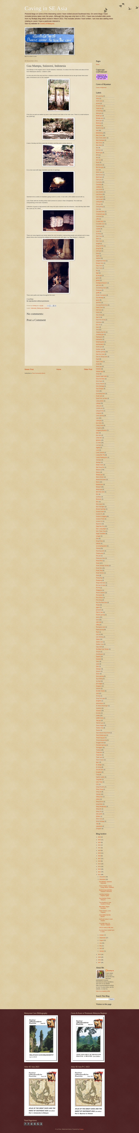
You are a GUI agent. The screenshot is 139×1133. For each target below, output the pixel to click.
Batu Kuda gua (100, 140)
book (97, 169)
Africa (97, 98)
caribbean (99, 187)
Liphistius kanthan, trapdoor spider (104, 894)
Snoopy (98, 696)
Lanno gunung (100, 415)
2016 (99, 861)
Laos (97, 418)
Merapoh (98, 487)
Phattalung (99, 580)
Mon (97, 494)
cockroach (99, 216)
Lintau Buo (99, 437)
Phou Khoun (99, 597)
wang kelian (99, 804)
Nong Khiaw (99, 541)
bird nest (98, 160)
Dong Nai (98, 248)
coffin (97, 219)
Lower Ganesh (100, 452)
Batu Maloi (99, 145)
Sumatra (98, 713)
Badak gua (99, 115)
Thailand (98, 750)
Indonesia (33, 308)
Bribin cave (99, 172)
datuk (97, 238)
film (97, 270)
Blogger (81, 1129)
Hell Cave (98, 310)
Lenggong (99, 428)
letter (97, 433)
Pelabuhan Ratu (100, 558)
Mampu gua (40, 308)
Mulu (97, 501)
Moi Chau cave (100, 492)
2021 (99, 847)
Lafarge (98, 403)
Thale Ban (99, 755)
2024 (99, 839)
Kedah (98, 364)
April (100, 948)
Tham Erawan (100, 760)
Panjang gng (99, 553)
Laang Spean (99, 401)
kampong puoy (100, 342)
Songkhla (98, 700)
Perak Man (99, 568)
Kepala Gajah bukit (101, 376)
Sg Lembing (99, 678)
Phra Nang (99, 600)
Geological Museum (101, 283)
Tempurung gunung (101, 740)
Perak (97, 563)
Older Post (88, 369)
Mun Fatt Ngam (100, 506)
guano (98, 300)
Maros (98, 482)
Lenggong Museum (101, 430)
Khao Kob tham (100, 378)
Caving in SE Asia (46, 8)
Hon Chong (99, 315)
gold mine (98, 285)
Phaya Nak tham (100, 582)
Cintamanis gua (100, 214)
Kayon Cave (99, 361)
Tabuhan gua (99, 723)
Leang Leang (99, 425)
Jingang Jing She (101, 332)
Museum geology (101, 509)
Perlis (97, 575)
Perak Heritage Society (102, 565)
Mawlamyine (99, 484)
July (100, 943)
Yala (97, 823)
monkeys (98, 496)
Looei (97, 450)
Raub (97, 632)
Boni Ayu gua (99, 167)
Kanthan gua (99, 349)
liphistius (98, 440)
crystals (98, 228)
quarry (98, 617)
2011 (99, 874)
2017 (99, 858)
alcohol (98, 103)
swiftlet (98, 715)
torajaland (99, 772)
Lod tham (98, 445)
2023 (99, 842)
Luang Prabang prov (101, 457)
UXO (97, 784)
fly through (99, 275)
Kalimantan (99, 339)
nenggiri (98, 536)
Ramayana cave (100, 627)
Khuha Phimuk (100, 383)
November (102, 879)
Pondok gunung (100, 614)
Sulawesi (46, 308)
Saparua (98, 656)
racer (97, 619)
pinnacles (98, 610)
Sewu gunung (100, 676)
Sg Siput (98, 681)
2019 (99, 853)
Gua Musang (99, 297)
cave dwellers (100, 192)
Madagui (98, 462)
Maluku (98, 472)
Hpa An (98, 317)
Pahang (98, 548)
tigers (97, 762)
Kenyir (98, 374)
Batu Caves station (101, 137)
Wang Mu (98, 809)
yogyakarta (99, 826)
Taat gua (98, 720)
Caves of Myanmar (101, 87)
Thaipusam (99, 752)
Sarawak (98, 659)
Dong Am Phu (100, 246)
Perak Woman (100, 573)
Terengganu (99, 747)
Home (58, 369)
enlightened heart (101, 260)
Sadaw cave (99, 642)
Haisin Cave (99, 307)
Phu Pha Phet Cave (101, 602)
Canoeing (98, 184)
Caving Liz (111, 970)
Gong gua (99, 290)
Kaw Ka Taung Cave (101, 356)
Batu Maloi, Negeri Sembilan (104, 907)
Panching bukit (100, 551)
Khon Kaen (99, 381)
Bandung (98, 123)
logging (98, 447)
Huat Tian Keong (100, 319)
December (102, 876)
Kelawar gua (99, 371)
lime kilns (98, 435)
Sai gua (98, 651)
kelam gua (99, 366)
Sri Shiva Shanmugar (102, 705)
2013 (99, 869)
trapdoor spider (100, 777)
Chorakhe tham (100, 211)
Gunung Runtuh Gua (102, 305)
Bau (97, 147)
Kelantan (98, 369)
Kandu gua (99, 346)
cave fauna (99, 194)
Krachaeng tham (100, 393)
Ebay (97, 253)
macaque (98, 460)
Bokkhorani (99, 165)
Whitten (98, 816)
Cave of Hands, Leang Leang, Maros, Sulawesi (106, 886)
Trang (97, 774)
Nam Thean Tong (101, 531)
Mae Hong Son (100, 467)
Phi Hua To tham (100, 585)
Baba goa (98, 113)
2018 (99, 855)
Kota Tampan (99, 388)
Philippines (99, 590)
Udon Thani (99, 782)
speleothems (99, 703)
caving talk (99, 201)
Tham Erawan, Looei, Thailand (105, 911)
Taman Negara (100, 725)
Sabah (98, 639)
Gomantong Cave (101, 287)
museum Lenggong (101, 516)
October (101, 935)
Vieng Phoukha (100, 787)
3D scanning (99, 96)
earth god (98, 251)
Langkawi (98, 413)
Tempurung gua (100, 737)
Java (97, 329)
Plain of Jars (99, 612)
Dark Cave (99, 236)
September (102, 937)
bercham (98, 150)
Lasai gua (98, 420)
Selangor (98, 669)
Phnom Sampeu (100, 592)
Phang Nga (99, 578)
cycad (97, 231)
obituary (98, 543)
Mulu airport (99, 504)
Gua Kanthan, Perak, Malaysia (105, 899)
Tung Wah (99, 779)
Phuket (98, 605)
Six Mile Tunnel (100, 691)
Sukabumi (99, 708)
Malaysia (98, 469)
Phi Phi (98, 587)
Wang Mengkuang (101, 806)
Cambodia (99, 182)
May (100, 945)
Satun (97, 661)
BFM (97, 155)
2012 (99, 872)
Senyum (98, 671)
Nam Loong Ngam (101, 528)
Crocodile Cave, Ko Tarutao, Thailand (104, 924)
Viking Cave (99, 796)
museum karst (100, 511)
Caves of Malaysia (47, 24)
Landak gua (99, 408)
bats (97, 130)
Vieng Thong (99, 789)
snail (97, 693)
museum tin (99, 521)
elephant (98, 258)
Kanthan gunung (100, 351)
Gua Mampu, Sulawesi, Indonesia (105, 882)
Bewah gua (99, 152)
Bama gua (99, 120)
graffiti (97, 292)
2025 (99, 837)
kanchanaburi (99, 344)
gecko (97, 278)
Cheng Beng (99, 206)
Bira (97, 157)
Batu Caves (99, 135)
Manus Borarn (100, 477)
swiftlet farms (99, 718)
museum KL (99, 514)
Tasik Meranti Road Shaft (103, 732)
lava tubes (99, 423)
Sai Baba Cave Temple (102, 649)
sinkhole (98, 688)
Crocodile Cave (100, 224)
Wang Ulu (98, 811)
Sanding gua (99, 654)
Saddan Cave (100, 644)
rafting (98, 624)
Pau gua (98, 555)
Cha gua (98, 204)
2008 (99, 960)
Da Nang (98, 233)
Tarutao (98, 730)
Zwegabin (98, 828)
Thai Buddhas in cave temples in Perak (105, 903)
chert (97, 209)
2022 (99, 845)
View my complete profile (103, 991)
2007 (99, 962)
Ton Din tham (99, 769)
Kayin (97, 359)
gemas (98, 280)
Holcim (98, 312)
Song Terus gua (100, 698)
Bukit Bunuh (99, 174)
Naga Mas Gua (100, 526)
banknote (98, 125)
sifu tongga (99, 683)
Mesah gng (99, 489)
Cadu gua (98, 179)
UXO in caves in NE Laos (106, 927)
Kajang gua (99, 337)
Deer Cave (99, 241)
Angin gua (99, 108)
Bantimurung (99, 128)
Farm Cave (99, 268)
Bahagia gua (99, 118)
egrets (98, 256)
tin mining (98, 767)
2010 (99, 954)
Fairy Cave (99, 265)
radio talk (98, 622)
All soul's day (99, 106)
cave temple (99, 199)
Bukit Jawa (99, 177)
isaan (97, 327)
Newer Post (29, 369)
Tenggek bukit (100, 742)
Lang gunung (99, 410)
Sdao (97, 666)
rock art (98, 634)
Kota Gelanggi (100, 386)
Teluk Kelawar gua (101, 735)
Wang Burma (99, 801)
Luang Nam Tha (100, 455)
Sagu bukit (99, 646)
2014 (99, 866)
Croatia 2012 (99, 221)
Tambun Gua (99, 728)
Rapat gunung (100, 629)
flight (97, 273)
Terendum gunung (101, 745)
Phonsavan (99, 595)
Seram (98, 673)
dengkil (98, 243)
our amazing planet (101, 546)
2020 (99, 850)
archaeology (99, 110)
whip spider (99, 814)
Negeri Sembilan (100, 533)
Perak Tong (99, 570)
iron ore (98, 324)
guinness (98, 302)
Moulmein (98, 499)
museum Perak (100, 519)
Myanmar (98, 524)
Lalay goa (98, 405)
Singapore (99, 686)
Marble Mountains (101, 479)
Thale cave (99, 757)
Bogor (97, 162)
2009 (99, 957)
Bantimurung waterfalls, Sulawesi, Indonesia (105, 890)
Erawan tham (99, 263)
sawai (97, 664)
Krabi (97, 391)
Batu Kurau (99, 142)
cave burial (99, 189)
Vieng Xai (98, 791)
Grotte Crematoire (101, 295)
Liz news (98, 442)
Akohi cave (99, 101)
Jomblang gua (100, 334)
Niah (97, 538)
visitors (98, 799)
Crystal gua (99, 226)
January (101, 951)
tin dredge (99, 764)
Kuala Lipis (99, 396)
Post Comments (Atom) (38, 373)
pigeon (98, 607)
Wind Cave (99, 818)
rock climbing (99, 637)
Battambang (99, 133)
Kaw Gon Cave (100, 354)
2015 (99, 864)
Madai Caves (99, 464)
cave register (99, 197)
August (101, 940)
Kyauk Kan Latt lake (101, 398)
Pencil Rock (99, 560)
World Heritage (100, 821)
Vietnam (98, 794)
